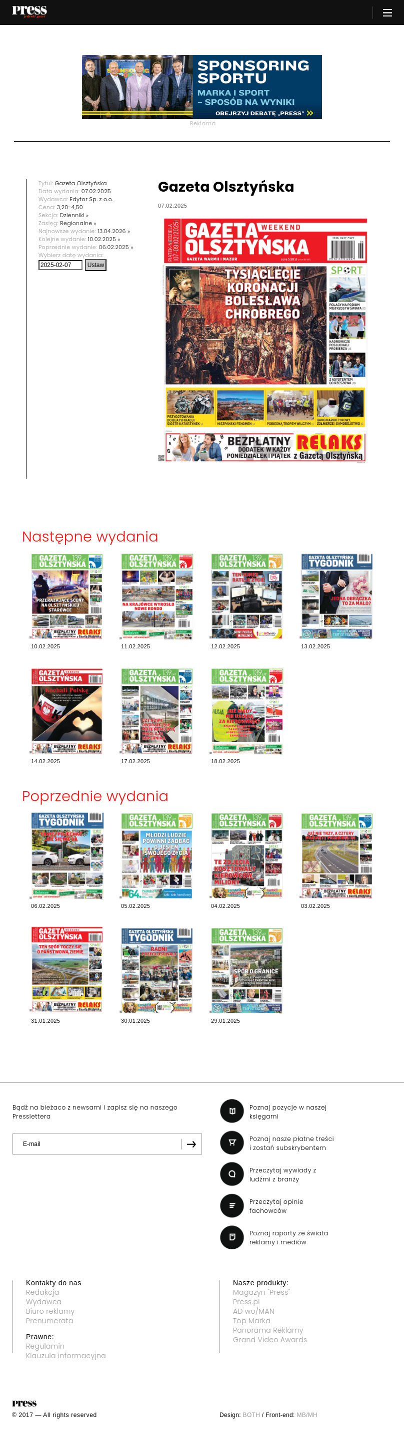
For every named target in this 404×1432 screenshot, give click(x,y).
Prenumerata (50, 1321)
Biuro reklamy (50, 1311)
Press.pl (246, 1302)
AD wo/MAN (253, 1311)
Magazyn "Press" (261, 1292)
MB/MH (307, 1415)
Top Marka (251, 1321)
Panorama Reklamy (268, 1330)
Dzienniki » (74, 215)
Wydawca (44, 1302)
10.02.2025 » (104, 239)
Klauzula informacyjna (66, 1356)
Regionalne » (78, 223)
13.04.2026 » (114, 231)
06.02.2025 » (116, 247)
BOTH (251, 1415)
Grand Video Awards (270, 1340)
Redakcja (42, 1292)
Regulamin (45, 1346)
